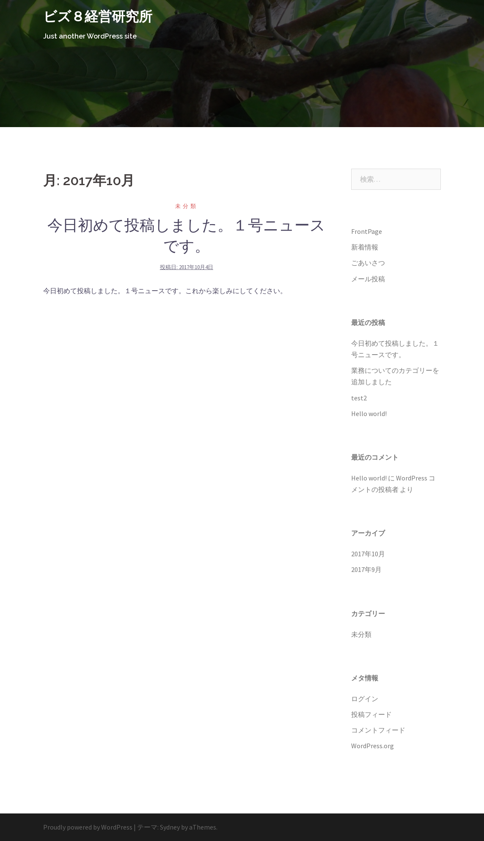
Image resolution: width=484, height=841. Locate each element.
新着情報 (364, 247)
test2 (359, 398)
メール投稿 (368, 279)
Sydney (170, 827)
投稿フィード (371, 714)
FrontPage (366, 231)
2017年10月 (368, 554)
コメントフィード (378, 730)
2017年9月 (366, 569)
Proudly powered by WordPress (87, 827)
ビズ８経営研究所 (97, 16)
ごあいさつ (368, 262)
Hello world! (369, 413)
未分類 (186, 206)
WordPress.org (372, 745)
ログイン (364, 698)
